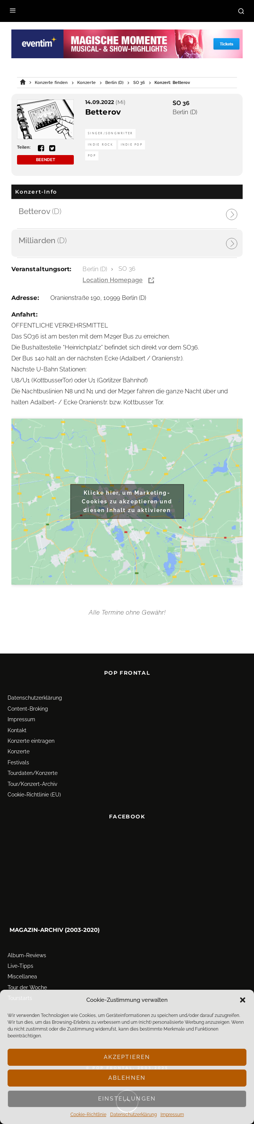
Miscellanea (22, 976)
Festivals (18, 762)
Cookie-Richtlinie (88, 1114)
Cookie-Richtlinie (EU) (34, 795)
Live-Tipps (20, 966)
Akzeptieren (127, 1057)
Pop (92, 155)
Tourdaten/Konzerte (33, 773)
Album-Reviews (27, 955)
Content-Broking (28, 709)
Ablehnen (127, 1077)
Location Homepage (112, 280)
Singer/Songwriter (110, 133)
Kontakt (17, 730)
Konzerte (19, 751)
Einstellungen (127, 1098)
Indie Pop (131, 144)
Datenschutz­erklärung (133, 1114)
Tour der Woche (27, 987)
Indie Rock (101, 144)
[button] (242, 1000)
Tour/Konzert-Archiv (32, 784)
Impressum (172, 1114)
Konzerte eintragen (31, 741)
